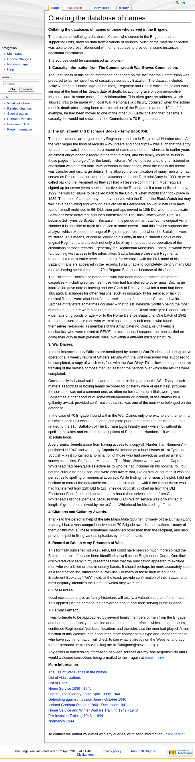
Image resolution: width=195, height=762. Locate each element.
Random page (17, 64)
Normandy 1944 (61, 721)
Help (10, 69)
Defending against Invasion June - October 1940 (87, 699)
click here (173, 734)
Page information (19, 129)
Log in (184, 2)
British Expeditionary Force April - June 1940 (84, 694)
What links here (18, 103)
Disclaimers (85, 754)
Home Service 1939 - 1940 (70, 689)
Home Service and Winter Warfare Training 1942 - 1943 (93, 710)
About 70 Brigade (143, 751)
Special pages (17, 113)
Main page (15, 53)
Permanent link (18, 124)
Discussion (74, 7)
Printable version (19, 118)
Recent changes (19, 59)
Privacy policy (111, 751)
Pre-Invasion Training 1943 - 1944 (75, 716)
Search (7, 77)
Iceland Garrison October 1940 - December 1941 (87, 705)
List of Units (57, 683)
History (124, 7)
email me (152, 658)
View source (102, 7)
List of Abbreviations (64, 678)
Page (55, 7)
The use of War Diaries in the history (77, 672)
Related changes (19, 108)
